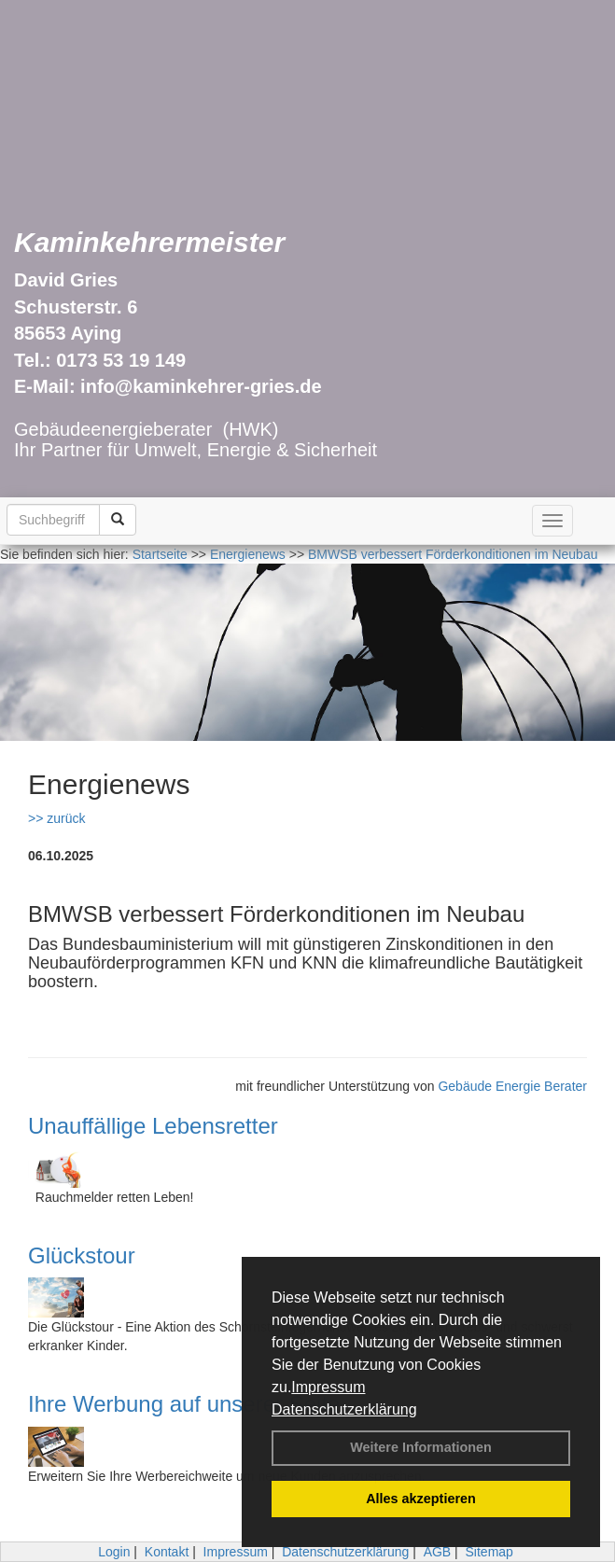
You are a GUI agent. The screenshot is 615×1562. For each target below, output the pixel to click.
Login (114, 1551)
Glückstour (81, 1255)
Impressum (328, 1387)
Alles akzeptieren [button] (421, 1498)
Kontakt (167, 1551)
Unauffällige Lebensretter (153, 1125)
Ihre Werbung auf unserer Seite (184, 1403)
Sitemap (489, 1551)
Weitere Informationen (421, 1447)
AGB (438, 1551)
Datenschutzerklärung (344, 1409)
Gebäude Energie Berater (512, 1086)
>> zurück (56, 818)
